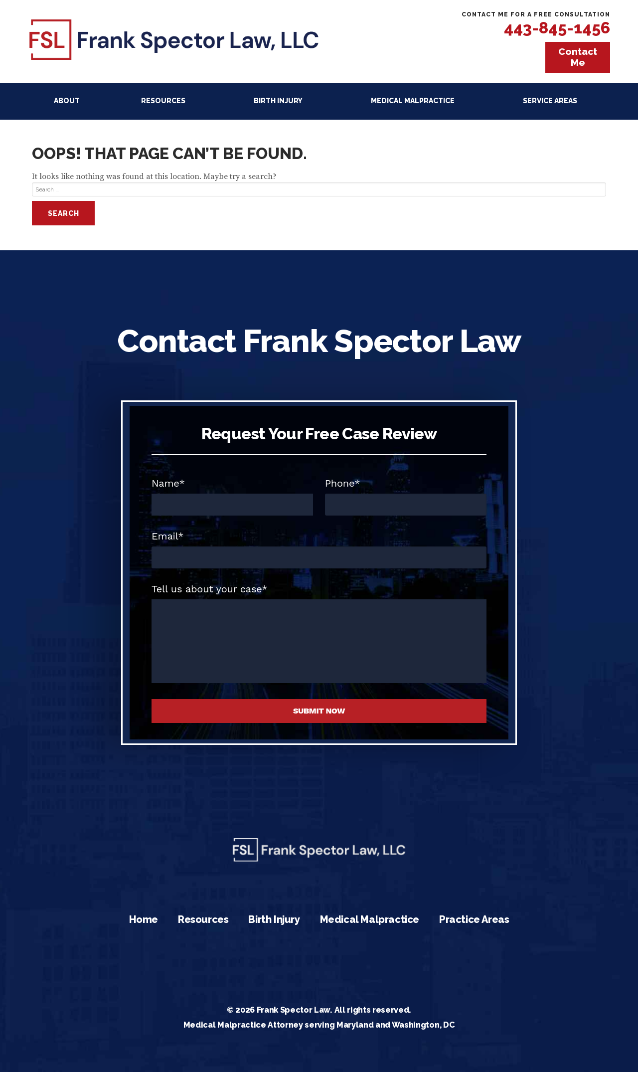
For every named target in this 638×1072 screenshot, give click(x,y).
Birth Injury (278, 101)
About (67, 101)
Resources (163, 101)
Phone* (342, 483)
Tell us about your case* (210, 589)
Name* (168, 483)
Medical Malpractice (413, 101)
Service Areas (550, 101)
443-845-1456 (557, 27)
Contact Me (577, 57)
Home (143, 919)
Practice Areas (474, 919)
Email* (167, 536)
